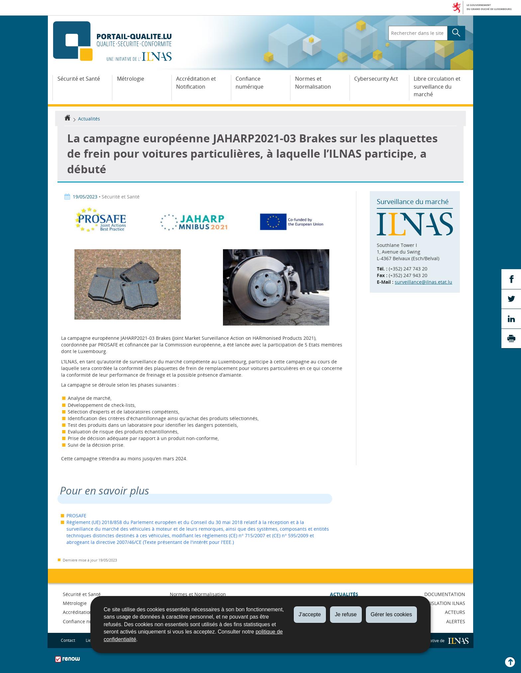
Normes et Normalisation (313, 82)
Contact (68, 640)
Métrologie (130, 78)
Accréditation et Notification (196, 82)
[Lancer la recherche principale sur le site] (456, 33)
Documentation (444, 594)
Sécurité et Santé (78, 78)
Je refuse (346, 614)
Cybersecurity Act (376, 78)
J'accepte (310, 614)
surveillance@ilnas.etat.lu (423, 282)
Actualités (89, 118)
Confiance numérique (249, 82)
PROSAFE (76, 515)
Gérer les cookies (391, 614)
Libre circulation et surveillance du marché (437, 86)
